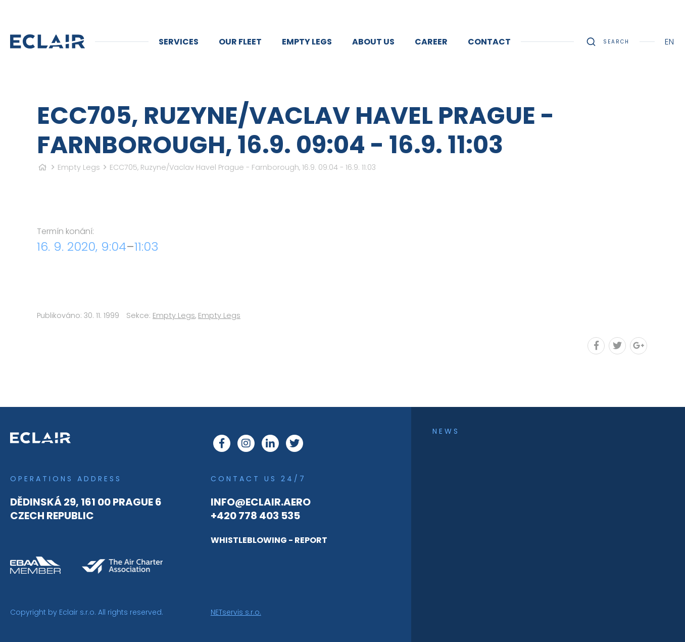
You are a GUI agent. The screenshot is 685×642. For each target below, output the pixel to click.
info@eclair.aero (261, 502)
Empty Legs (79, 167)
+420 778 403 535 (255, 516)
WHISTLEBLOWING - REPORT (269, 540)
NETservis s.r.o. (236, 612)
